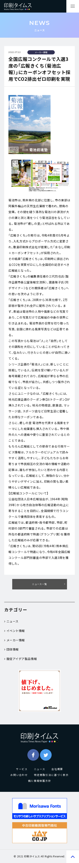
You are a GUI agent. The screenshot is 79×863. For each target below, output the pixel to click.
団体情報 (11, 649)
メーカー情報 (14, 640)
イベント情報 (14, 631)
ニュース (11, 621)
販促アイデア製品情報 (20, 659)
